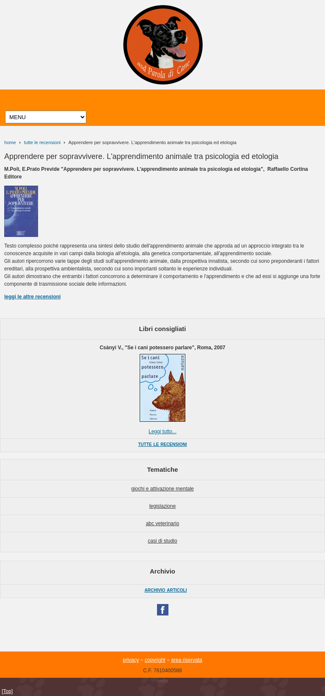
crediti (162, 681)
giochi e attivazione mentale (162, 489)
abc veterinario (162, 523)
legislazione (162, 506)
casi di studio (162, 541)
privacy (131, 660)
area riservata (186, 660)
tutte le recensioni (42, 142)
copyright (155, 660)
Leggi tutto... (162, 431)
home (10, 142)
